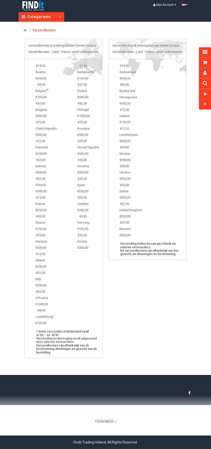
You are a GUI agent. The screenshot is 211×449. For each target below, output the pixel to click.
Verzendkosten (44, 30)
